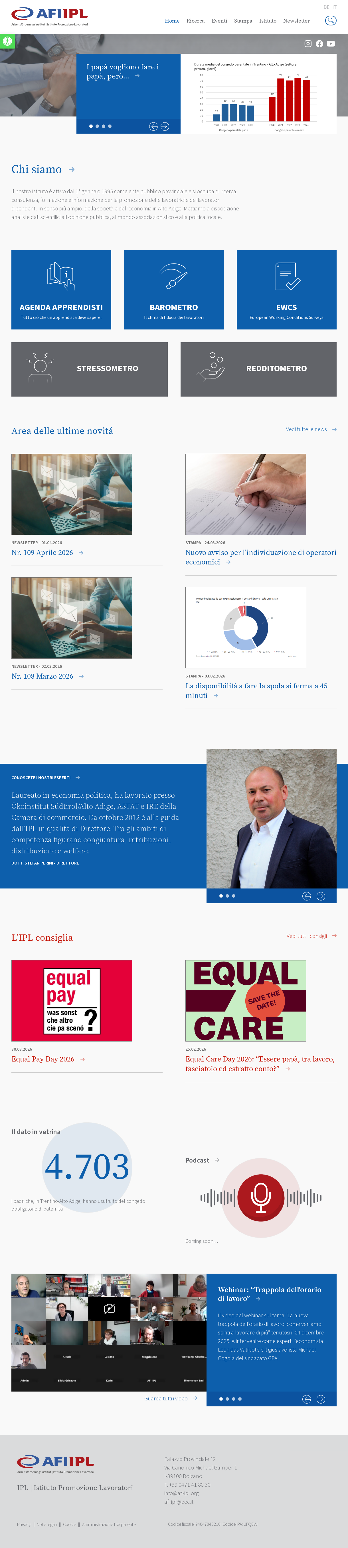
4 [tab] (110, 126)
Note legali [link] (47, 1524)
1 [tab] (91, 126)
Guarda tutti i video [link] (170, 1399)
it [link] (334, 7)
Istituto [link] (267, 20)
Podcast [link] (202, 1161)
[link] (7, 41)
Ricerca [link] (196, 20)
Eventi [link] (219, 20)
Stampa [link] (243, 20)
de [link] (326, 7)
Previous (153, 126)
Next (165, 126)
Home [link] (172, 20)
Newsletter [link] (296, 20)
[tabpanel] (206, 94)
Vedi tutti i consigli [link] (312, 936)
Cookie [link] (69, 1524)
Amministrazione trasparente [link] (109, 1524)
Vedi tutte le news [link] (311, 429)
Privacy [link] (24, 1524)
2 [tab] (97, 126)
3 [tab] (103, 126)
